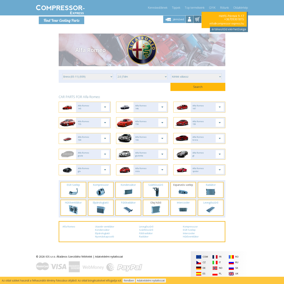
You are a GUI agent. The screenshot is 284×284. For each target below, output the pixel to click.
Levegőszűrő (146, 229)
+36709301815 (234, 19)
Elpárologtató (102, 236)
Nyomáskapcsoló (104, 239)
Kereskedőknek (157, 7)
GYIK (212, 7)
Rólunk (224, 7)
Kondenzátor (102, 233)
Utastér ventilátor (104, 229)
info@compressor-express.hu (227, 23)
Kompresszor (190, 229)
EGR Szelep (189, 233)
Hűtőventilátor (191, 239)
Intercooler (189, 236)
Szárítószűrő (146, 233)
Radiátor (144, 239)
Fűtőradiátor (146, 236)
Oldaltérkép (240, 7)
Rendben (129, 280)
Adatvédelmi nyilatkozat (109, 259)
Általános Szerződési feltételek (74, 259)
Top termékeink (194, 7)
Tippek (176, 7)
